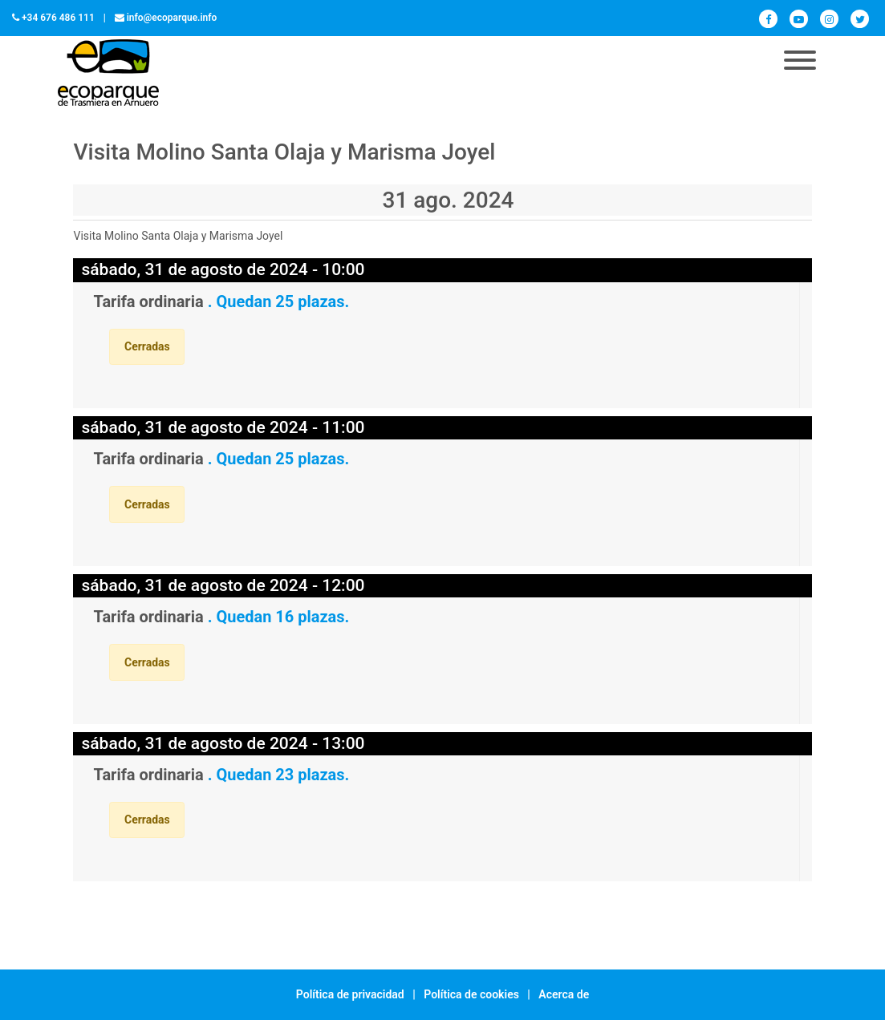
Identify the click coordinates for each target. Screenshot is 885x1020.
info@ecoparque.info (172, 17)
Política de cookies (471, 994)
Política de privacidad (350, 994)
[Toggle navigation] (800, 61)
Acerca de (563, 994)
